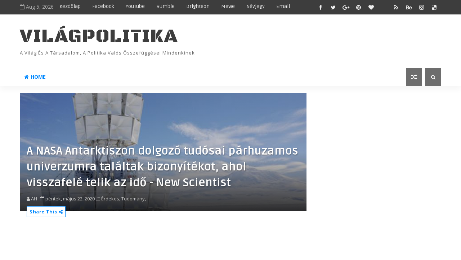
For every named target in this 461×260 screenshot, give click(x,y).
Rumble (165, 6)
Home (35, 76)
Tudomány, (133, 198)
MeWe (228, 6)
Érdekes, (110, 198)
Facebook (103, 6)
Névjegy (255, 6)
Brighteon (198, 6)
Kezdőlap (70, 6)
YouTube (135, 6)
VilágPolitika (99, 36)
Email (283, 6)
